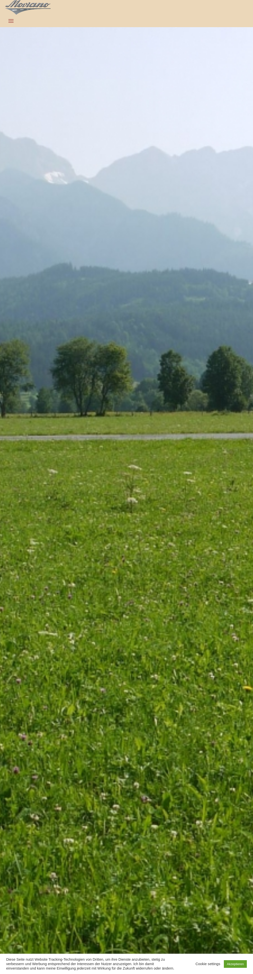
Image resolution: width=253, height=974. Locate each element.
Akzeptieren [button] (235, 964)
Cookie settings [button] (207, 964)
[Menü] (11, 21)
